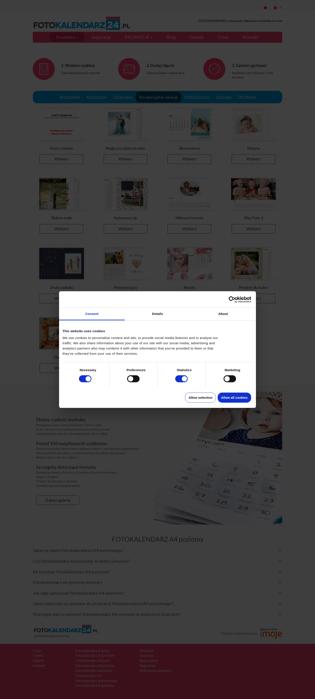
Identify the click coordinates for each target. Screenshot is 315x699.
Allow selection (200, 397)
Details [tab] (157, 314)
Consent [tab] (92, 314)
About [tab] (223, 314)
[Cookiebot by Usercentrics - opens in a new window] (232, 299)
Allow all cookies (234, 397)
